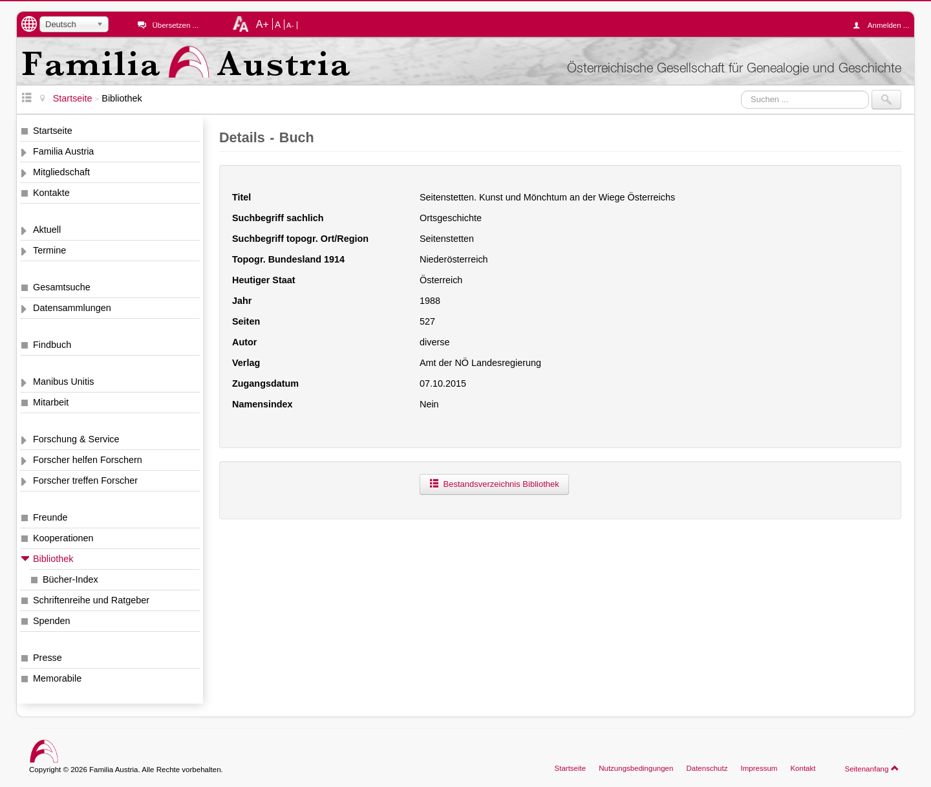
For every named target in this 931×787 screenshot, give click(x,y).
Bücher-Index (70, 579)
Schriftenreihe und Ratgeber (91, 600)
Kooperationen (63, 538)
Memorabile (57, 678)
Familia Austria (63, 151)
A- (290, 25)
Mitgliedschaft (61, 172)
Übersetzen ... (175, 25)
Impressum (758, 768)
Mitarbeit (51, 402)
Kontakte (51, 193)
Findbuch (52, 345)
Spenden (51, 621)
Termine (49, 250)
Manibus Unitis (63, 381)
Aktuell (47, 229)
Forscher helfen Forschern (87, 460)
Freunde (50, 517)
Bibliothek (53, 559)
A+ (262, 24)
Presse (47, 657)
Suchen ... (741, 90)
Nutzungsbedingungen (636, 768)
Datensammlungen (72, 308)
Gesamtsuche (62, 287)
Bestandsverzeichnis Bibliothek (494, 484)
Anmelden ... (884, 25)
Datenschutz (706, 768)
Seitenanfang (871, 768)
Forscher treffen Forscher (85, 480)
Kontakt (802, 768)
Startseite (52, 130)
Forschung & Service (76, 439)
